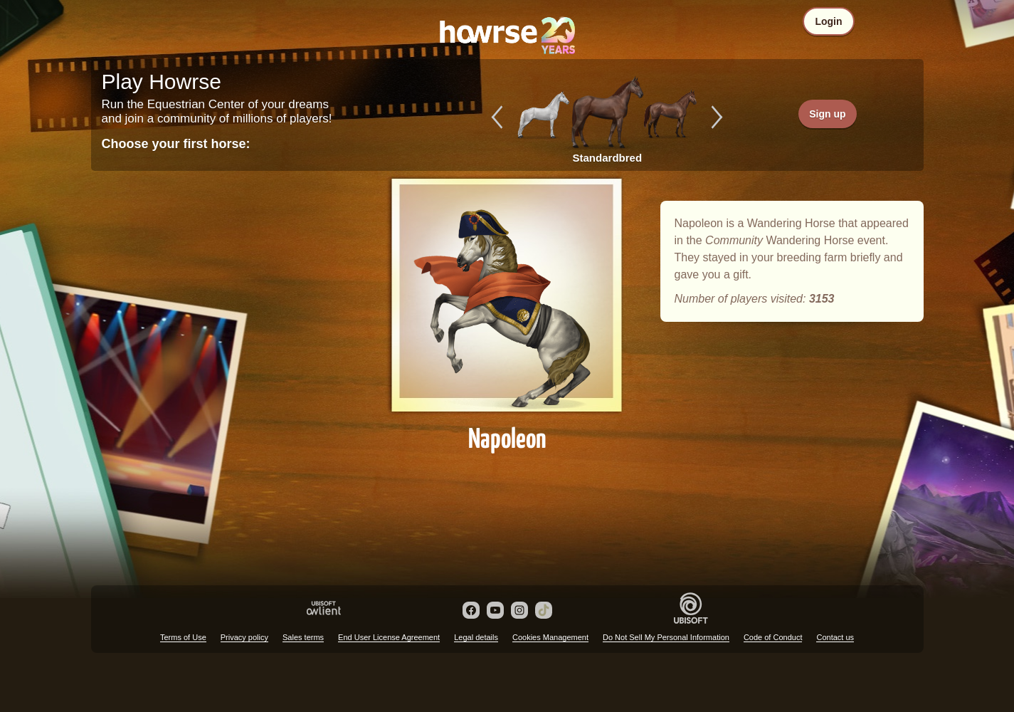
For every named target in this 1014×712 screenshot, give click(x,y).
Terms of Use (183, 637)
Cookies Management (550, 637)
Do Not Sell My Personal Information (666, 637)
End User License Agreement (389, 637)
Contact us (835, 637)
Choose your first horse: (176, 144)
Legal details (476, 637)
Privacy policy (244, 637)
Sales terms (303, 637)
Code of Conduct (773, 637)
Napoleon (507, 307)
